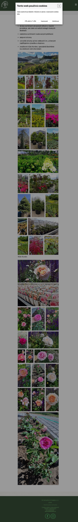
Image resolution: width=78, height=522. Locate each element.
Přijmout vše (30, 21)
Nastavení (44, 21)
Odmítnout (55, 21)
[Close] (59, 5)
